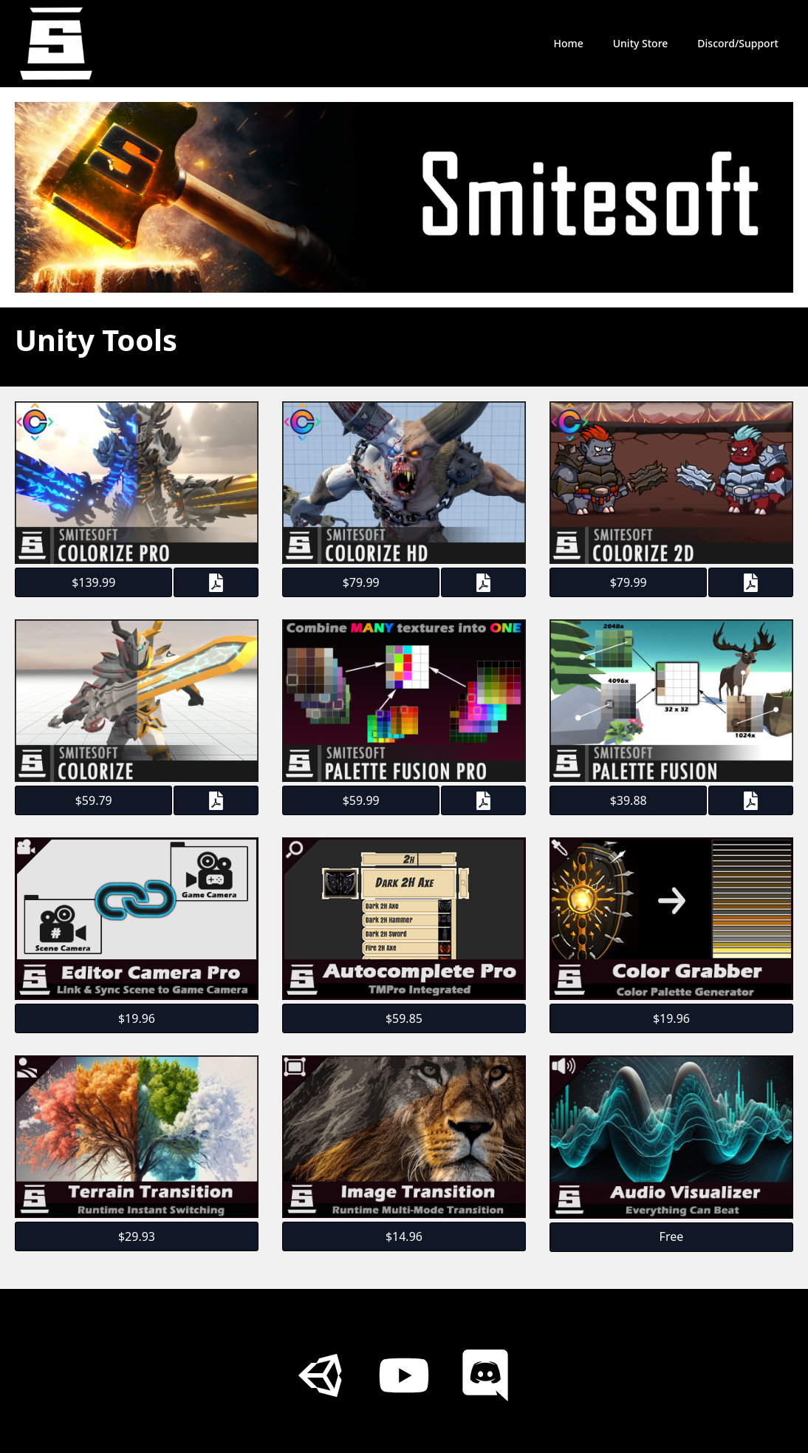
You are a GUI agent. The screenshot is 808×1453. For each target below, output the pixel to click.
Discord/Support (737, 43)
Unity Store (640, 43)
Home (568, 43)
